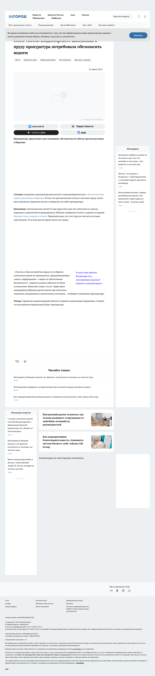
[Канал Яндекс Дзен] (36, 132)
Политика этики (41, 600)
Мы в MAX (87, 25)
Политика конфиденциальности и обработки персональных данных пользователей (77, 609)
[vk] (17, 361)
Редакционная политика (74, 600)
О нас (7, 600)
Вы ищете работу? (107, 25)
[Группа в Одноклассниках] (117, 590)
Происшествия (47, 59)
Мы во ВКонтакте (68, 25)
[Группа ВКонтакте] (36, 126)
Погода (85, 15)
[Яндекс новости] (82, 126)
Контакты (69, 603)
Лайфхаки (56, 18)
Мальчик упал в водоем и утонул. (30, 216)
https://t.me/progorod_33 (63, 655)
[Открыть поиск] (138, 16)
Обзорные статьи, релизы (44, 603)
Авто (72, 15)
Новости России (56, 15)
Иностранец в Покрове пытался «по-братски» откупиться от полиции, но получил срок (59, 379)
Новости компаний (42, 606)
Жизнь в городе (82, 59)
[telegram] (25, 361)
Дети (17, 59)
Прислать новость (121, 16)
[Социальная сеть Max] (82, 132)
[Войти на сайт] (145, 16)
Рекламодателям (46, 25)
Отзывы (8, 603)
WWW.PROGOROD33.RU (26, 617)
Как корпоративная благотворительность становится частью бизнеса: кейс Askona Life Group (59, 399)
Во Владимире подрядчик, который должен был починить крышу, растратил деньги (59, 389)
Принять (138, 35)
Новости (37, 15)
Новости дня (30, 59)
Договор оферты (11, 606)
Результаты (65, 59)
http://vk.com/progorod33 (27, 655)
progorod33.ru (77, 649)
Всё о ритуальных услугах (20, 25)
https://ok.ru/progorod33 (45, 655)
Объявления (38, 18)
